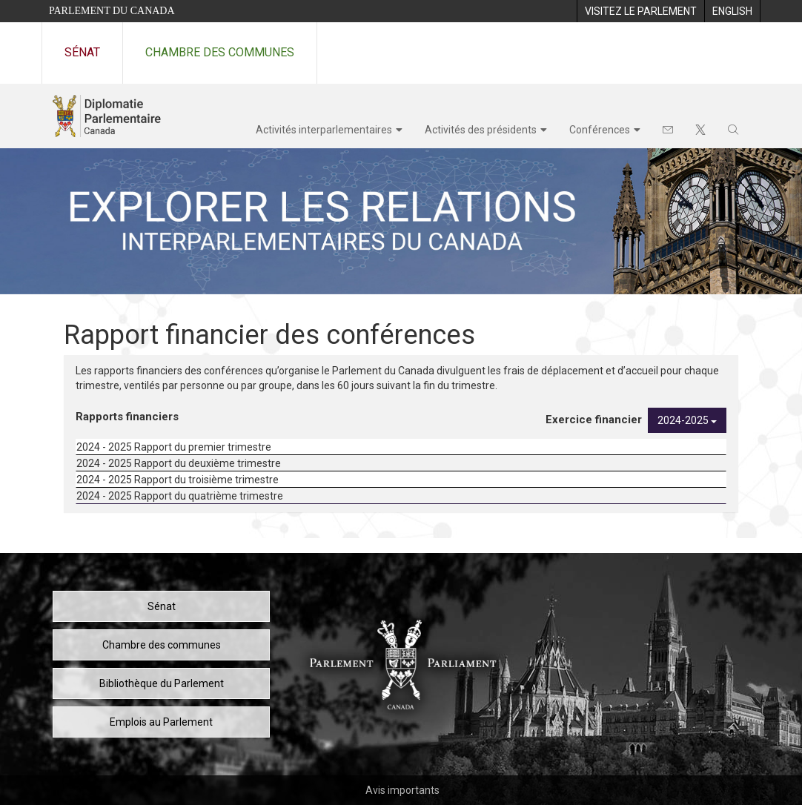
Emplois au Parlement (161, 722)
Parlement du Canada (112, 10)
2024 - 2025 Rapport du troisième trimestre (177, 480)
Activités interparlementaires (324, 130)
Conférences (599, 130)
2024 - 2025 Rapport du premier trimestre (173, 447)
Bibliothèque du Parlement (161, 683)
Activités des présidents (481, 130)
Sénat (82, 52)
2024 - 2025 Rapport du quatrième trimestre (179, 496)
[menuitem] (640, 11)
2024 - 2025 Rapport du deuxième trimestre (178, 463)
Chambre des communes (219, 52)
